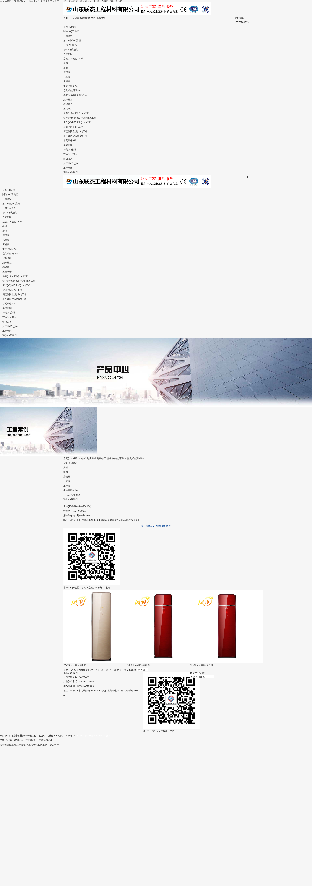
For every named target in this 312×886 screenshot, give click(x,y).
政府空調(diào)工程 (73, 127)
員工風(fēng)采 (70, 163)
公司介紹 (67, 36)
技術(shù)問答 (70, 154)
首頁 (83, 587)
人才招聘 (67, 54)
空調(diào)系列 (70, 458)
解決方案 (67, 158)
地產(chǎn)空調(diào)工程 (76, 113)
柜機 (65, 67)
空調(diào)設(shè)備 (73, 58)
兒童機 (66, 77)
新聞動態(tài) (69, 140)
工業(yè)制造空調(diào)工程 (77, 122)
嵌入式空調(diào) (72, 90)
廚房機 (66, 72)
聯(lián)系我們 (70, 172)
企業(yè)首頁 (69, 26)
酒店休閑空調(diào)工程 (75, 131)
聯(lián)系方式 (70, 49)
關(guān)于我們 (71, 31)
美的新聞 (67, 145)
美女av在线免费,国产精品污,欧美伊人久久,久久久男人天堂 (29, 744)
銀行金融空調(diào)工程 (75, 136)
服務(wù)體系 (70, 45)
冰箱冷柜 (7, 258)
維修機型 (67, 99)
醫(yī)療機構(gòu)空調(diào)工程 (79, 117)
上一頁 (104, 669)
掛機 (65, 63)
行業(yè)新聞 (69, 149)
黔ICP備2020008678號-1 (97, 735)
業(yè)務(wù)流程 (72, 40)
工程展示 (67, 108)
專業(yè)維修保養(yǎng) (75, 95)
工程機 (66, 81)
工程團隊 (67, 167)
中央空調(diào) (70, 86)
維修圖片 (67, 104)
